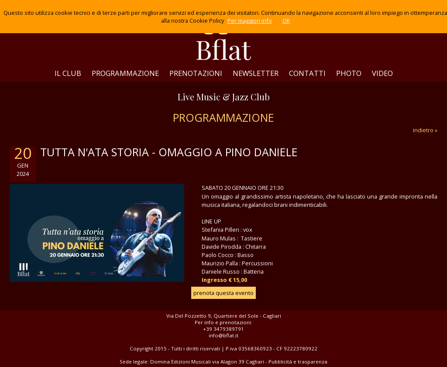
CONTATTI (307, 73)
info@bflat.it (223, 335)
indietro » (425, 130)
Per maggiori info (249, 20)
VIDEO (382, 73)
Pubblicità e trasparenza (297, 361)
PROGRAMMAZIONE (125, 73)
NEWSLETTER (256, 73)
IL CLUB (68, 73)
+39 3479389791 (223, 329)
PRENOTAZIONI (195, 73)
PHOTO (348, 73)
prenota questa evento (223, 293)
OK (286, 20)
